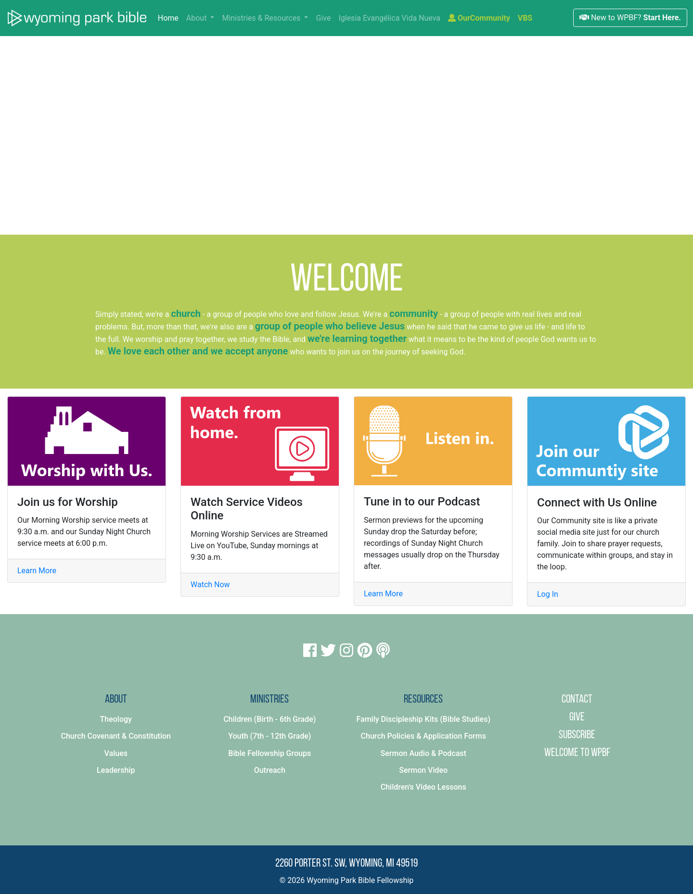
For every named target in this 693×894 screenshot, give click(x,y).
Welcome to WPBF (577, 753)
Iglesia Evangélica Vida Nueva (389, 18)
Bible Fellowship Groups (269, 753)
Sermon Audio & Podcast (423, 753)
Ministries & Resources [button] (262, 18)
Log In (547, 594)
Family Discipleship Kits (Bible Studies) (423, 719)
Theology (116, 719)
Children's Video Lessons (423, 787)
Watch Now (210, 584)
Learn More (36, 570)
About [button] (197, 18)
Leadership (116, 770)
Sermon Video (423, 770)
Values (116, 753)
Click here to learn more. (446, 195)
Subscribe (577, 735)
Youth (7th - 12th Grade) (269, 736)
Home (170, 17)
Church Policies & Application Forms (423, 736)
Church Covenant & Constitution (116, 736)
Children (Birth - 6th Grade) (269, 719)
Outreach (269, 770)
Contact (577, 699)
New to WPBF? (630, 17)
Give (323, 18)
